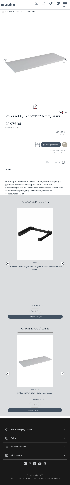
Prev (5, 61)
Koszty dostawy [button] (59, 153)
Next (65, 61)
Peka (10, 438)
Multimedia (13, 455)
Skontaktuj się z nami (18, 429)
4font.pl (57, 478)
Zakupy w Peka (15, 446)
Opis (8, 169)
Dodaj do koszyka (50, 145)
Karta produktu (55, 162)
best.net (29, 478)
